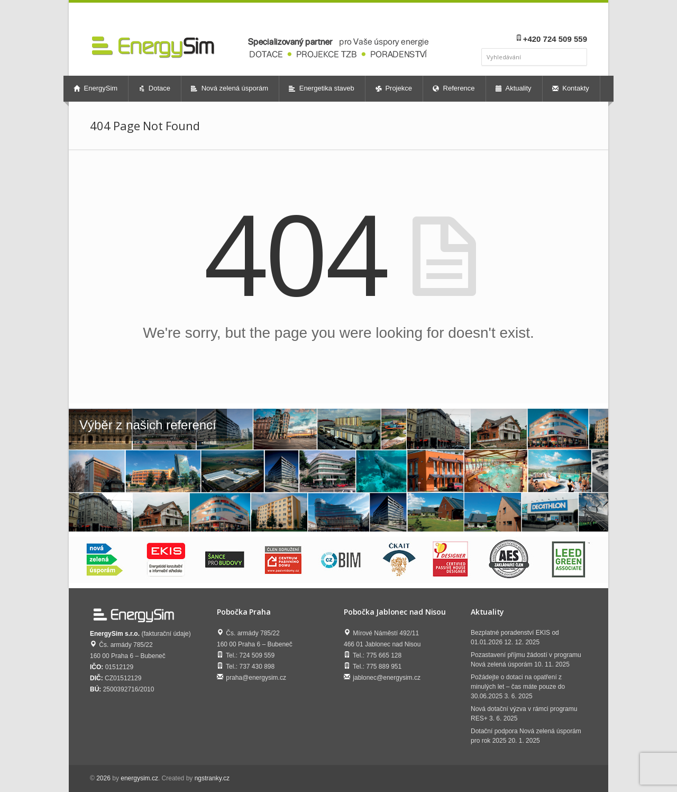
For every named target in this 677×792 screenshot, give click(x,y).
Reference (454, 88)
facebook (539, 19)
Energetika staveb (321, 88)
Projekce (393, 88)
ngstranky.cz (212, 778)
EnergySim (95, 88)
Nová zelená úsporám (229, 88)
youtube (566, 19)
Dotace (154, 88)
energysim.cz (139, 778)
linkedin (551, 19)
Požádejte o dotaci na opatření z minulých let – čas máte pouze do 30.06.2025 (518, 686)
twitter (580, 19)
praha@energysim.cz (256, 677)
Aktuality (514, 88)
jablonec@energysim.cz (386, 677)
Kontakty (570, 88)
